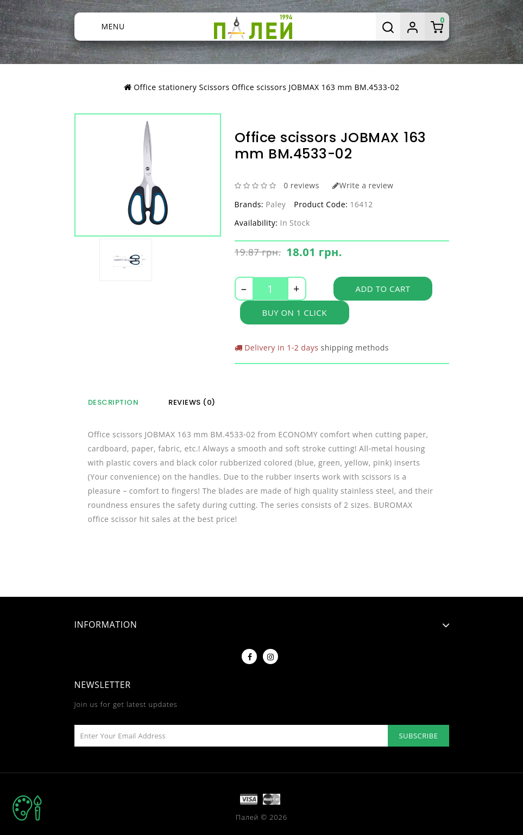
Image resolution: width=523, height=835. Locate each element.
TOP (27, 808)
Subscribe (418, 736)
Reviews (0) (192, 402)
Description (113, 402)
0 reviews (301, 185)
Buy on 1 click (294, 312)
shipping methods (355, 347)
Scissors (214, 87)
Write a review (362, 185)
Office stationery (165, 87)
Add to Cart (383, 288)
